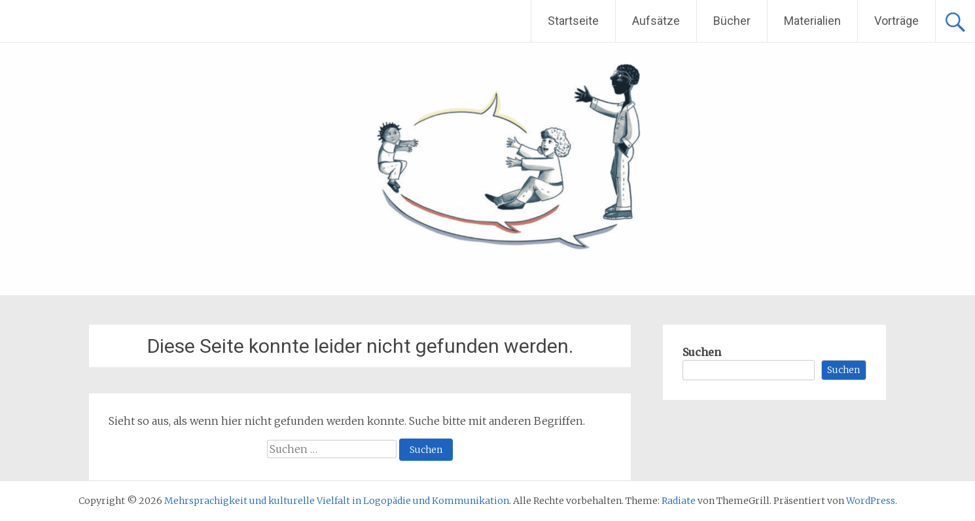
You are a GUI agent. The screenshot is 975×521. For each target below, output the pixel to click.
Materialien (812, 20)
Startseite (573, 20)
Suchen (701, 352)
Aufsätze (656, 20)
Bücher (732, 20)
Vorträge (896, 20)
